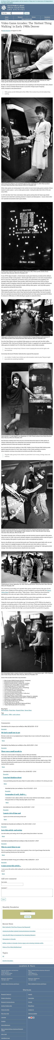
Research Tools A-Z (6, 994)
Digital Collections (6, 998)
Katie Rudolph (6, 30)
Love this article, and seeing (11, 830)
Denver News (28, 710)
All (3, 956)
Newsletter (31, 998)
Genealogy (47, 17)
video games (4, 714)
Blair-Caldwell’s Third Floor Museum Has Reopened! (16, 927)
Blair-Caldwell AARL (27, 19)
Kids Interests (4, 710)
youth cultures (16, 714)
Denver (34, 17)
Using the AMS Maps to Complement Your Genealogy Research (19, 935)
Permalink (3, 729)
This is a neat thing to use (10, 847)
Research (20, 17)
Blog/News (31, 1006)
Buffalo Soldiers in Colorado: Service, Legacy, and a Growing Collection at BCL (23, 943)
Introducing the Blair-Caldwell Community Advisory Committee (19, 931)
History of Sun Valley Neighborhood (12, 947)
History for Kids (5, 1010)
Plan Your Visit (5, 1013)
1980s (10, 714)
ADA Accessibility (32, 1013)
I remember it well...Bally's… (15, 794)
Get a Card (4, 1034)
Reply (3, 740)
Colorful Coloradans (8, 960)
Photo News (12, 710)
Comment (3, 888)
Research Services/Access (8, 1002)
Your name (4, 882)
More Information (8, 3)
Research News (20, 710)
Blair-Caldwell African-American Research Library (12, 1029)
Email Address (27, 911)
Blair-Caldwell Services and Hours (37, 984)
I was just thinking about (12, 777)
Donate (30, 1002)
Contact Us (47, 19)
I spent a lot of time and (12, 813)
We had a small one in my (10, 732)
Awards (30, 994)
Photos (7, 19)
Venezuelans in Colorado (9, 939)
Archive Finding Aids (6, 1006)
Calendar (3, 1017)
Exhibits (3, 1021)
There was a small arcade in (11, 751)
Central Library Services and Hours (10, 984)
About (6, 17)
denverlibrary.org (5, 1025)
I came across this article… (11, 866)
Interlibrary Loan (5, 1038)
